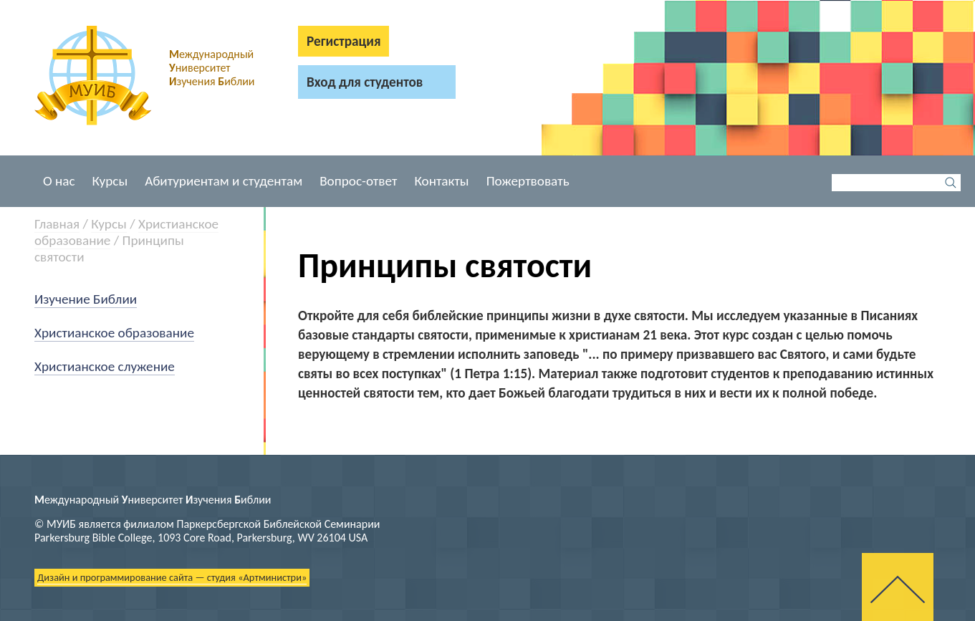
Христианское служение (104, 366)
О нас (59, 181)
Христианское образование (114, 332)
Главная (57, 224)
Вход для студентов (365, 82)
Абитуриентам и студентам (223, 181)
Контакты (441, 181)
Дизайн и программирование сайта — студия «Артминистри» (172, 577)
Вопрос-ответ (358, 181)
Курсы (110, 181)
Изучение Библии (85, 299)
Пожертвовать (528, 181)
